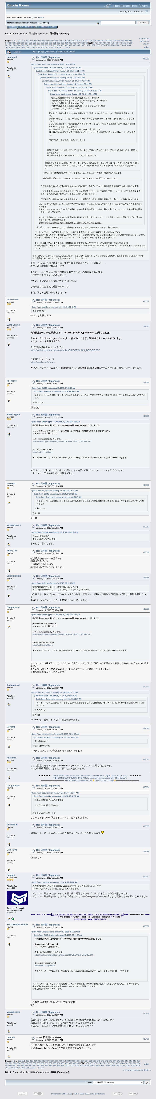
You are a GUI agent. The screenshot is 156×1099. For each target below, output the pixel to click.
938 (91, 40)
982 (11, 45)
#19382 (146, 301)
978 (123, 43)
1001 (88, 45)
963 (62, 43)
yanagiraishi (13, 1012)
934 (75, 40)
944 (114, 40)
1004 (103, 45)
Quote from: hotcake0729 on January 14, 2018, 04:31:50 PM (60, 71)
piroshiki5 (12, 824)
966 (74, 43)
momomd (12, 57)
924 (35, 40)
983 (15, 45)
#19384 (146, 382)
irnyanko (11, 483)
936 (83, 40)
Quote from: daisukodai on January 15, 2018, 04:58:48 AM (55, 734)
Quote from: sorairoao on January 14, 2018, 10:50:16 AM (73, 94)
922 (27, 40)
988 (34, 45)
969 (86, 43)
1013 (23, 47)
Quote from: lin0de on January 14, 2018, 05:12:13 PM (53, 583)
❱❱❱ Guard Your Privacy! (116, 775)
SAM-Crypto (13, 325)
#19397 (146, 877)
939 (95, 40)
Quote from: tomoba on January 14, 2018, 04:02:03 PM (62, 78)
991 (46, 45)
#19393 (146, 759)
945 (118, 40)
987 (31, 45)
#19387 (146, 527)
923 (31, 40)
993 (54, 45)
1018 (48, 47)
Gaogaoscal (13, 607)
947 (126, 40)
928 (51, 40)
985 (23, 45)
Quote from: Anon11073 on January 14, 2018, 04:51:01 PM (57, 68)
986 (27, 45)
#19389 (146, 577)
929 (55, 40)
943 (110, 40)
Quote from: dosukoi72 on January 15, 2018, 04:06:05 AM (55, 793)
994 (58, 45)
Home (13, 27)
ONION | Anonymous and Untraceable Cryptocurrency (78, 775)
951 (15, 43)
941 (102, 40)
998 (74, 45)
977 (119, 43)
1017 (43, 47)
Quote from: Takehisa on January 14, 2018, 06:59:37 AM (56, 391)
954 (27, 43)
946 (122, 40)
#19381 (146, 59)
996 (66, 45)
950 (11, 43)
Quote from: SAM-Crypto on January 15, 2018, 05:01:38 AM (55, 422)
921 (23, 40)
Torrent (45, 23)
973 (103, 43)
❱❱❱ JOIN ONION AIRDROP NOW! (71, 778)
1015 (33, 47)
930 (59, 40)
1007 (118, 45)
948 (130, 40)
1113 (65, 47)
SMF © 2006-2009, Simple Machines (89, 1094)
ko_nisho (12, 380)
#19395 (146, 826)
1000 (83, 45)
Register (45, 27)
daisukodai (13, 299)
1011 (12, 47)
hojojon (11, 875)
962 (58, 43)
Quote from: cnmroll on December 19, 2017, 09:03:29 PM (54, 532)
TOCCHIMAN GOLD (17, 924)
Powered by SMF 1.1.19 (61, 1094)
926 (43, 40)
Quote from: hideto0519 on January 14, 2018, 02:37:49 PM (67, 84)
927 (47, 40)
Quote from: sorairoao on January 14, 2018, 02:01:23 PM (69, 87)
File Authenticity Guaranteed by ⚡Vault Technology (89, 780)
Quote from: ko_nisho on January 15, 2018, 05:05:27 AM (54, 491)
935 (79, 40)
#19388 (146, 552)
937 (87, 40)
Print (146, 47)
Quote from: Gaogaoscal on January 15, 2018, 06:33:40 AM (55, 932)
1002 (93, 45)
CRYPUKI (12, 850)
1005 (108, 45)
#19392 (146, 728)
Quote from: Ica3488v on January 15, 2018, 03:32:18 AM (56, 796)
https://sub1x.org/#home (42, 362)
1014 (28, 47)
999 (78, 45)
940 (98, 40)
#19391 (146, 687)
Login (36, 27)
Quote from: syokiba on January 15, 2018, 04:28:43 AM (54, 307)
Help (21, 27)
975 (111, 43)
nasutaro (11, 757)
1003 (98, 45)
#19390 (146, 609)
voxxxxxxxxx (14, 525)
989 (38, 45)
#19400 (146, 1039)
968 (82, 43)
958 (42, 43)
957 (38, 43)
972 (99, 43)
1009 (128, 45)
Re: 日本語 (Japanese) (48, 57)
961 (54, 43)
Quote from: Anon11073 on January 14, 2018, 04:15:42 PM (61, 74)
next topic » (146, 42)
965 (70, 43)
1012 (17, 47)
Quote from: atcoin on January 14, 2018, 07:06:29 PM (53, 64)
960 (50, 43)
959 (46, 43)
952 (19, 43)
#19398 (146, 926)
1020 (58, 47)
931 (63, 40)
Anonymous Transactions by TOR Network (108, 778)
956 (34, 43)
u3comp (11, 726)
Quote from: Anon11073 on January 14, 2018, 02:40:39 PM (66, 81)
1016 (38, 47)
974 (107, 43)
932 (67, 40)
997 (70, 45)
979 (127, 43)
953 (23, 43)
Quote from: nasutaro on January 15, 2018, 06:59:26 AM (54, 882)
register (41, 17)
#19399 (146, 1014)
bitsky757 (12, 550)
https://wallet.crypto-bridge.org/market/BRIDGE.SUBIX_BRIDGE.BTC (65, 350)
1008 (123, 45)
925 (39, 40)
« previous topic (144, 39)
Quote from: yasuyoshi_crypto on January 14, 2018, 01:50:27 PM (74, 91)
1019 (53, 47)
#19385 (146, 416)
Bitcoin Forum (12, 33)
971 (95, 43)
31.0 (39, 23)
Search (28, 27)
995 (62, 45)
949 (7, 43)
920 (19, 40)
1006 (113, 45)
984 (19, 45)
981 (7, 45)
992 (50, 45)
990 (42, 45)
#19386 (146, 485)
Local (24, 33)
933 (71, 40)
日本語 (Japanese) (38, 33)
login (32, 17)
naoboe (11, 1037)
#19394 (146, 787)
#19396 (146, 851)
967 (78, 43)
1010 (7, 47)
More (53, 27)
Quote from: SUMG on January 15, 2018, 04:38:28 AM (53, 388)
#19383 (146, 326)
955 (31, 43)
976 (115, 43)
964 (66, 43)
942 (106, 40)
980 (131, 43)
